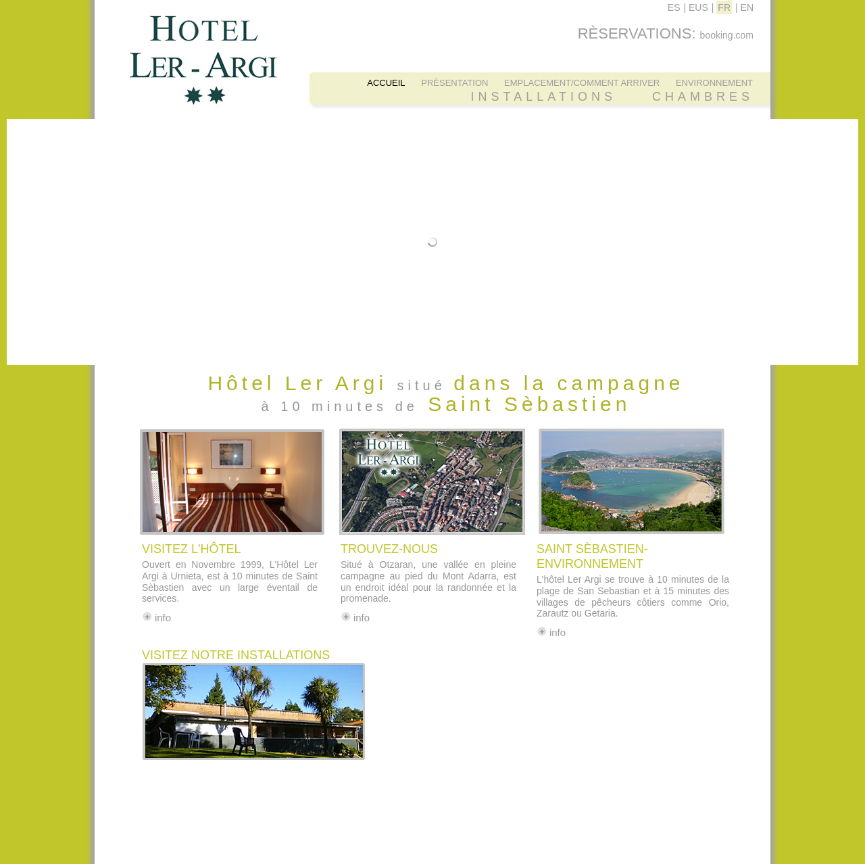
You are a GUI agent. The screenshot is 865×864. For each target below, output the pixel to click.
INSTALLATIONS (543, 96)
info (163, 617)
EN (747, 7)
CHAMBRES (702, 96)
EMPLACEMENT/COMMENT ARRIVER (582, 83)
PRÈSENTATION (454, 83)
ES (674, 7)
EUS (698, 7)
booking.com (726, 35)
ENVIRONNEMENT (714, 83)
